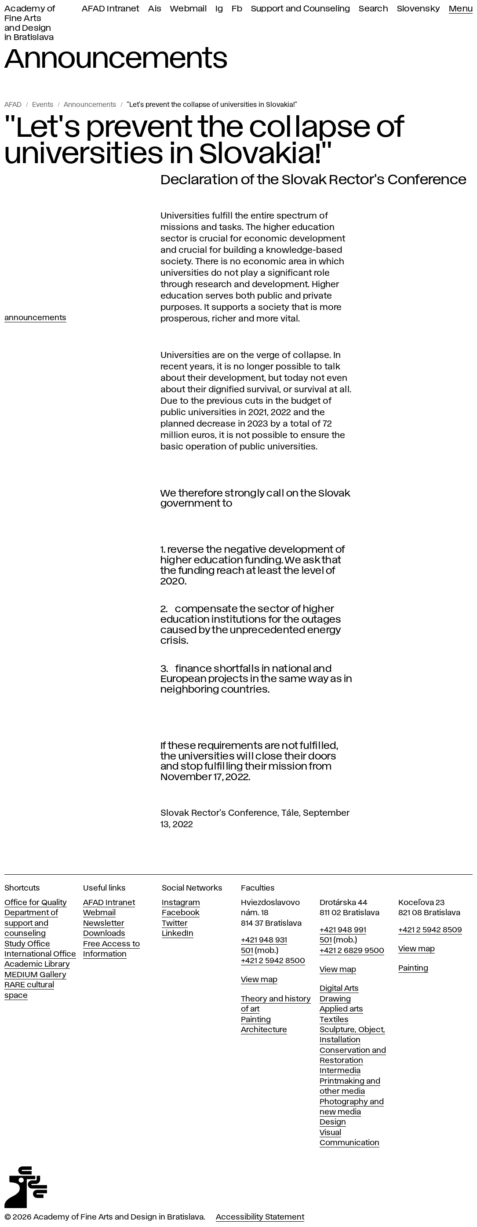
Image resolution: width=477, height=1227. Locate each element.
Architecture (264, 1029)
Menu (461, 9)
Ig (219, 9)
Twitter (175, 923)
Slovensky (418, 9)
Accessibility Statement (260, 1217)
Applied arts (341, 1009)
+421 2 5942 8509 (430, 930)
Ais (154, 9)
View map (259, 979)
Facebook (181, 913)
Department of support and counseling (31, 923)
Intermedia (340, 1070)
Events (42, 105)
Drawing (335, 999)
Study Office (27, 944)
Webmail (188, 9)
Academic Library (37, 964)
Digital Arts (339, 988)
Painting (256, 1019)
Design (333, 1122)
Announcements (90, 105)
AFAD (13, 105)
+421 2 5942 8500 (273, 960)
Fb (237, 9)
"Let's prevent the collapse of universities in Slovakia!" (212, 105)
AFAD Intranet (110, 9)
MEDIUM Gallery (35, 975)
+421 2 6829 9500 (352, 950)
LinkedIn (177, 933)
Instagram (181, 902)
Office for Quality (35, 902)
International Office (40, 954)
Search (373, 9)
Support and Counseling (300, 9)
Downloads (104, 933)
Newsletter (103, 923)
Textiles (334, 1019)
